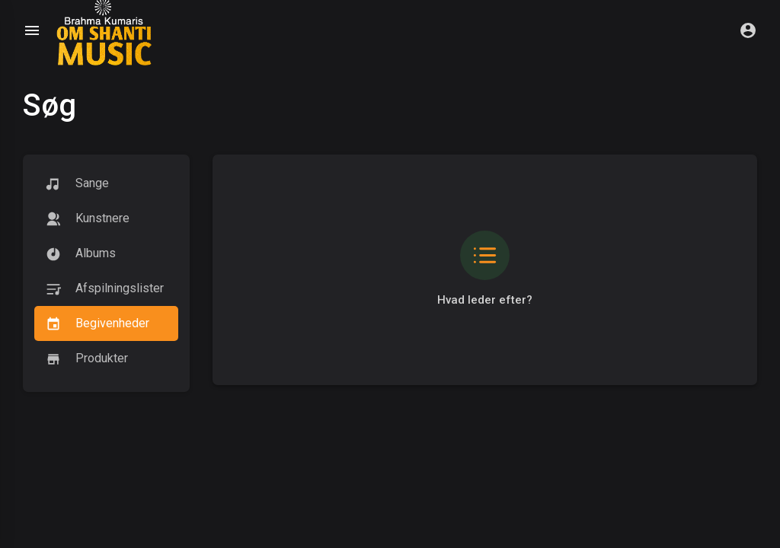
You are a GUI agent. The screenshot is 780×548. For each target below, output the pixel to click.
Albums (81, 254)
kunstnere (87, 219)
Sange (77, 184)
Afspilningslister (105, 289)
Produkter (87, 359)
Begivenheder (97, 324)
